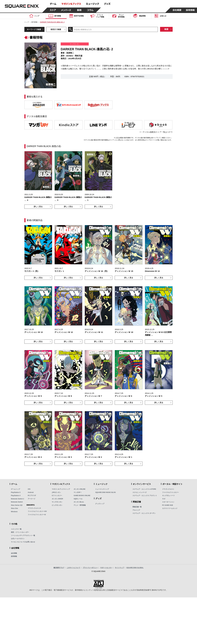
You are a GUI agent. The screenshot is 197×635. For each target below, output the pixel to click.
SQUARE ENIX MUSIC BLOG (105, 492)
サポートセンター (106, 568)
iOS (29, 489)
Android (31, 492)
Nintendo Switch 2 (17, 499)
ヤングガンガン (57, 502)
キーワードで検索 (34, 29)
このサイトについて (73, 568)
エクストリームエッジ (169, 508)
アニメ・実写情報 (80, 505)
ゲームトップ (15, 489)
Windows (14, 511)
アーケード (31, 499)
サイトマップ (119, 568)
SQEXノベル (78, 499)
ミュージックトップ (102, 489)
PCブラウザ (32, 495)
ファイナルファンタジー (170, 492)
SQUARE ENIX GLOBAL (135, 568)
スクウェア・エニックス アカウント (145, 495)
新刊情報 (34, 22)
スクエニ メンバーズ (139, 492)
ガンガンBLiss (79, 502)
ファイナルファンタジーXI (37, 515)
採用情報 (14, 556)
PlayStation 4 (15, 495)
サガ (163, 499)
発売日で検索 (56, 29)
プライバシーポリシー (90, 568)
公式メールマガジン (17, 539)
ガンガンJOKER (57, 499)
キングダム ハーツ (168, 495)
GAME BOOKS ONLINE (82, 495)
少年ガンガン (56, 492)
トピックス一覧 (16, 529)
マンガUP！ (78, 492)
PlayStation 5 (15, 492)
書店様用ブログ (59, 568)
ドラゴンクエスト (168, 489)
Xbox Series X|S (16, 505)
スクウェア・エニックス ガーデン (144, 513)
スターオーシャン (168, 502)
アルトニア (136, 510)
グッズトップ (99, 504)
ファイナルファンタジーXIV (37, 511)
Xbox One (14, 508)
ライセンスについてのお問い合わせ (23, 542)
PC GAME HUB (167, 505)
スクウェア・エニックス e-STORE (144, 489)
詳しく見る (38, 207)
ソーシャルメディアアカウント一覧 (23, 535)
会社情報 (14, 553)
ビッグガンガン (57, 505)
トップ (26, 22)
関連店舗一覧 (137, 507)
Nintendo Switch (17, 502)
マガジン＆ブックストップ (61, 489)
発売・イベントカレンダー (20, 532)
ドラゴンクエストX (34, 508)
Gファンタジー (57, 495)
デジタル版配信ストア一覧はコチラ (157, 132)
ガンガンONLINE (79, 489)
